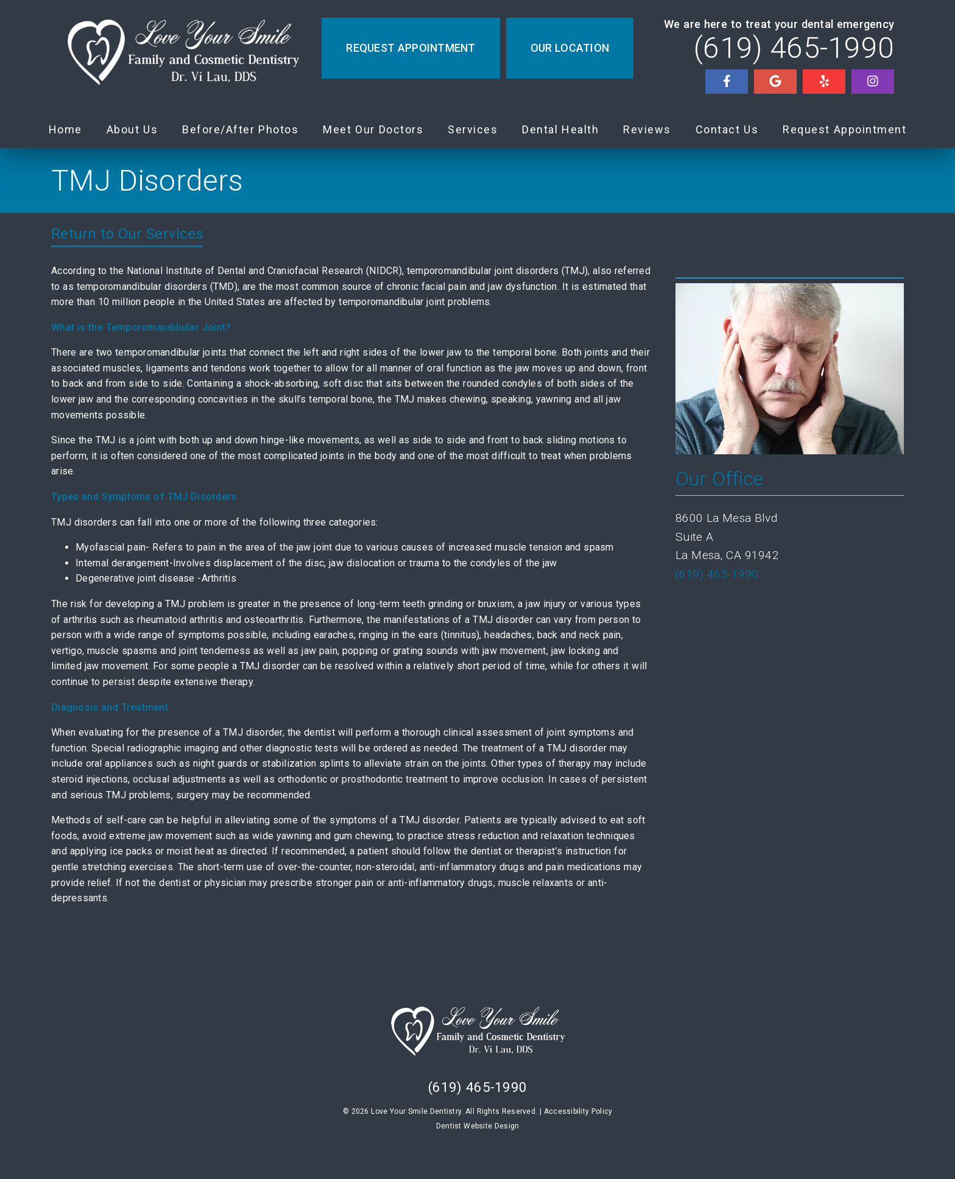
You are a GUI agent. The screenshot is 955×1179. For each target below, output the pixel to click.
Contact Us (727, 129)
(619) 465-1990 (794, 47)
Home (65, 129)
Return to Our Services (127, 233)
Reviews (647, 129)
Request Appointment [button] (410, 47)
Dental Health (560, 129)
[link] (183, 55)
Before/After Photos (240, 129)
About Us (132, 129)
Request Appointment (844, 129)
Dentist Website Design (478, 1126)
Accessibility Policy (578, 1111)
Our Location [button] (570, 47)
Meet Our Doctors (373, 129)
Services (473, 129)
